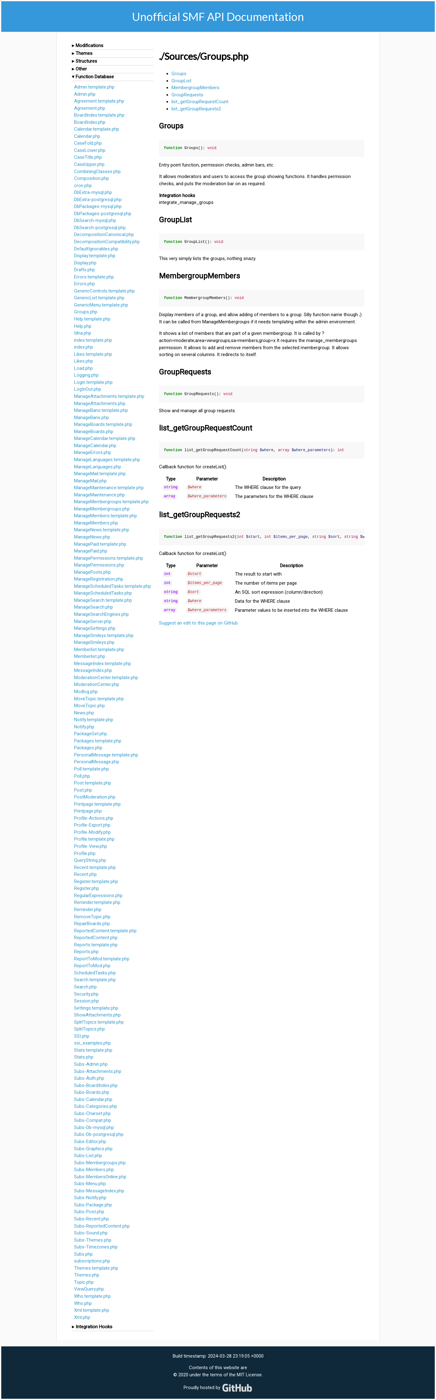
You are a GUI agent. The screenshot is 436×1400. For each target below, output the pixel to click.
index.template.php (93, 340)
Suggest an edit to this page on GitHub (198, 621)
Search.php (85, 987)
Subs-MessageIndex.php (99, 1191)
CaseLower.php (89, 150)
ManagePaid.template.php (100, 544)
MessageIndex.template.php (102, 663)
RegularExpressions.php (98, 895)
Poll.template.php (91, 769)
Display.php (85, 263)
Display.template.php (94, 255)
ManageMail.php (90, 481)
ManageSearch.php (93, 607)
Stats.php (83, 1057)
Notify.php (84, 727)
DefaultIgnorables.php (96, 249)
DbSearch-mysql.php (95, 220)
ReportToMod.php (92, 965)
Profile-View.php (90, 846)
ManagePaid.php (90, 551)
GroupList (181, 81)
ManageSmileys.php (94, 642)
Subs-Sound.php (91, 1233)
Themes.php (86, 1275)
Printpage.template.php (97, 804)
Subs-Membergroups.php (100, 1163)
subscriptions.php (92, 1261)
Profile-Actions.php (93, 818)
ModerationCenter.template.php (106, 677)
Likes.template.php (93, 354)
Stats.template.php (93, 1050)
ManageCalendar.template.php (104, 438)
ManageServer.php (92, 621)
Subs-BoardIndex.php (96, 1085)
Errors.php (84, 284)
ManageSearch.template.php (103, 600)
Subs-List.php (88, 1155)
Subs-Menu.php (90, 1183)
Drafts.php (84, 270)
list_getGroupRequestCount (199, 101)
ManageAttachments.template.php (109, 396)
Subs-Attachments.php (97, 1071)
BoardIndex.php (89, 122)
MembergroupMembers (195, 87)
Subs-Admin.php (91, 1064)
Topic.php (84, 1282)
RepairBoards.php (92, 923)
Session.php (86, 1001)
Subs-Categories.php (95, 1106)
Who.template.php (92, 1296)
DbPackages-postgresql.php (102, 213)
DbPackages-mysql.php (98, 206)
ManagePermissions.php (99, 565)
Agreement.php (89, 108)
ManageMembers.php (96, 523)
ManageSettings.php (94, 628)
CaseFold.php (88, 143)
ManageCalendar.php (95, 445)
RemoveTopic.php (92, 917)
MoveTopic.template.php (99, 699)
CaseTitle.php (88, 157)
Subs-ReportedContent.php (102, 1226)
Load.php (83, 368)
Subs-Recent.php (91, 1219)
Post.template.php (92, 783)
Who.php (83, 1303)
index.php (83, 347)
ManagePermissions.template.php (108, 558)
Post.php (83, 790)
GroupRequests (187, 95)
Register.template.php (96, 881)
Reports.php (86, 951)
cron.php (83, 185)
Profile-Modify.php (92, 832)
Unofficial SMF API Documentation (218, 16)
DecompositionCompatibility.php (107, 241)
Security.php (86, 994)
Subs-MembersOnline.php (100, 1177)
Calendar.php (87, 136)
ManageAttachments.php (99, 403)
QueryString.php (90, 860)
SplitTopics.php (89, 1029)
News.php (84, 713)
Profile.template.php (94, 839)
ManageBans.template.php (101, 410)
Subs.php (83, 1254)
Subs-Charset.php (92, 1113)
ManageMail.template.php (100, 473)
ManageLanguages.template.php (107, 459)
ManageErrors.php (92, 452)
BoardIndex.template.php (99, 115)
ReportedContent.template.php (105, 931)
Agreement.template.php (99, 101)
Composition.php (91, 178)
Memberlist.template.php (99, 649)
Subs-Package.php (93, 1205)
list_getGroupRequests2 (196, 109)
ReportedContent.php (96, 937)
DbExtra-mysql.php (93, 192)
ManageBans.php (91, 417)
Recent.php (85, 874)
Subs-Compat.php (92, 1120)
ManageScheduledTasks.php (103, 593)
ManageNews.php (92, 537)
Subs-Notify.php (90, 1197)
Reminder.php (87, 909)
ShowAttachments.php (97, 1015)
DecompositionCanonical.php (104, 234)
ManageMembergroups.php (102, 509)
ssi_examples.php (92, 1043)
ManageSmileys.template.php (104, 635)
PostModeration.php (94, 797)
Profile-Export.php (92, 825)
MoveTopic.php (89, 705)
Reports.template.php (96, 945)
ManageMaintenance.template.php (109, 487)
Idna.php (82, 333)
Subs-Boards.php (91, 1092)
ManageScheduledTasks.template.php (112, 586)
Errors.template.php (94, 277)
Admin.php (85, 94)
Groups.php (85, 312)
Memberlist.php (89, 656)
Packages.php (88, 748)
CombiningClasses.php (97, 171)
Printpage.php (88, 811)
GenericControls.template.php (104, 291)
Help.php (82, 326)
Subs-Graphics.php (93, 1148)
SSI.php (81, 1036)
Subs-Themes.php (92, 1240)
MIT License (249, 1375)
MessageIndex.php (93, 670)
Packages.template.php (97, 741)
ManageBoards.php (93, 431)
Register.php (86, 888)
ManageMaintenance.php (99, 495)
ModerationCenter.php (96, 684)
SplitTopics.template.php (99, 1022)
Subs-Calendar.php (93, 1099)
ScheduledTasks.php (95, 973)
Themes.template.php (96, 1268)
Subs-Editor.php (90, 1141)
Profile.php (85, 853)
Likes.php (83, 361)
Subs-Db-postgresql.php (99, 1134)
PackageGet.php (90, 733)
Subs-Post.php (89, 1211)
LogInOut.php (87, 389)
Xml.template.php (91, 1310)
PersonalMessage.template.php (106, 755)
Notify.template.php (93, 719)
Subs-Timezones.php (96, 1247)
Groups (178, 73)
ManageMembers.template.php (105, 516)
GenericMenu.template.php (101, 305)
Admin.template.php (94, 87)
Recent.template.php (95, 867)
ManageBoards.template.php (103, 424)
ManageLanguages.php (97, 467)
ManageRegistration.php (98, 579)
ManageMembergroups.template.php (111, 501)
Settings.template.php (96, 1008)
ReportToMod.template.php (101, 959)
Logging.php (86, 375)
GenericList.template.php (99, 298)
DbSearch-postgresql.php (100, 227)
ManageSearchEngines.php (101, 614)
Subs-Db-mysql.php (94, 1127)
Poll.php (82, 776)
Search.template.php (95, 979)
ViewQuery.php (89, 1289)
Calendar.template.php (96, 129)
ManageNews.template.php (101, 530)
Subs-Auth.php (89, 1078)
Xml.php (82, 1317)
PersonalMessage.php (96, 762)
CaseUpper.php (89, 164)
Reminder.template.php (97, 902)
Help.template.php (92, 319)
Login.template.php (93, 382)
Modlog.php (86, 691)
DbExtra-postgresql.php (98, 199)
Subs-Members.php (94, 1169)
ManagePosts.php (92, 572)
